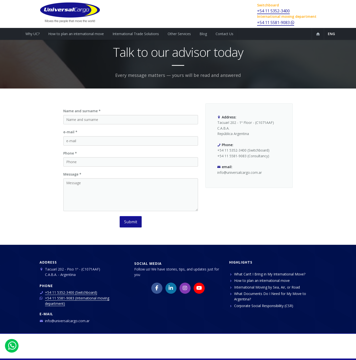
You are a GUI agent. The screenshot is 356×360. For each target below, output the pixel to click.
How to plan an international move (262, 280)
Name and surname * (82, 111)
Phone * (70, 153)
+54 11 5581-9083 (275, 22)
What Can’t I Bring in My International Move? (269, 274)
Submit (130, 222)
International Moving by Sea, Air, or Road (267, 287)
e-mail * (70, 132)
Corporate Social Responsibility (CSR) (263, 305)
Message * (72, 174)
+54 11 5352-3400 (273, 11)
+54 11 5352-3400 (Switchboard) (71, 292)
